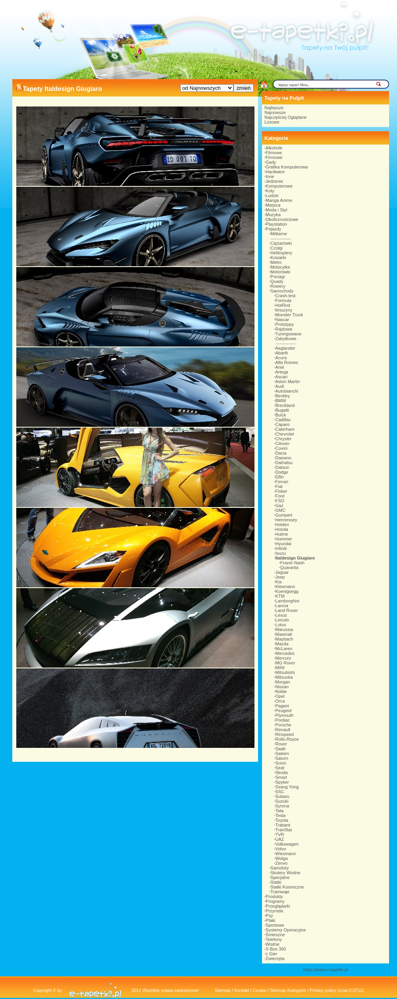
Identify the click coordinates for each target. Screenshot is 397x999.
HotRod (283, 305)
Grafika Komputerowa (287, 167)
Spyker (282, 782)
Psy (269, 915)
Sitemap (223, 990)
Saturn (282, 758)
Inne (270, 176)
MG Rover (285, 662)
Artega (282, 372)
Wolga (282, 858)
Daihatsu (284, 462)
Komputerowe (279, 186)
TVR (280, 834)
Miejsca (273, 205)
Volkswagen (287, 844)
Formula (283, 300)
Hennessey (286, 519)
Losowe (271, 122)
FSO (280, 500)
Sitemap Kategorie (288, 990)
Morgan (283, 682)
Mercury (283, 658)
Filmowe (274, 152)
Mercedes (285, 653)
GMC (281, 510)
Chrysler (284, 438)
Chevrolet (285, 434)
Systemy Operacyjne (286, 929)
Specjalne (279, 877)
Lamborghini (288, 600)
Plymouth (285, 715)
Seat (280, 767)
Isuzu (281, 553)
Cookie (259, 990)
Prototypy (285, 324)
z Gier (271, 953)
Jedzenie (274, 181)
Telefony (274, 939)
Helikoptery (281, 252)
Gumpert (284, 515)
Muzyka (273, 214)
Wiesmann (286, 853)
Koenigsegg (287, 591)
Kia (279, 581)
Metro (275, 262)
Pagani (282, 705)
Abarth (282, 352)
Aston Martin (288, 381)
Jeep (280, 577)
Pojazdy (273, 229)
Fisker (281, 491)
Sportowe (275, 925)
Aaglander (285, 348)
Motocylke (280, 267)
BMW (281, 400)
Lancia (282, 605)
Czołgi (276, 248)
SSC (280, 791)
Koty (270, 190)
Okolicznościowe (282, 219)
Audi (280, 386)
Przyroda (274, 910)
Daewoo (283, 457)
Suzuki (282, 801)
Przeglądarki (278, 906)
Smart (281, 777)
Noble (281, 691)
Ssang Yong (287, 786)
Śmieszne (275, 934)
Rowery (277, 286)
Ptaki (270, 920)
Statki (275, 882)
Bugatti (282, 410)
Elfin (280, 476)
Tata (280, 810)
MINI (280, 667)
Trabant (283, 825)
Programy (275, 901)
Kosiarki (278, 257)
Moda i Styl (276, 209)
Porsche (283, 724)
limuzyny (284, 310)
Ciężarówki (281, 243)
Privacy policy (323, 990)
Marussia (284, 629)
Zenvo (282, 863)
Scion (281, 763)
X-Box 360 (276, 949)
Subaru (282, 796)
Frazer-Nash (292, 562)
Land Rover (287, 610)
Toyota (282, 820)
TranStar (284, 829)
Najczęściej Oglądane (285, 117)
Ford (280, 496)
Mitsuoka (284, 677)
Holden (282, 524)
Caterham (285, 429)
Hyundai (283, 543)
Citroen (282, 443)
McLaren (284, 648)
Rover (281, 744)
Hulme (282, 534)
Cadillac (283, 419)
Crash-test (286, 295)
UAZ (280, 839)
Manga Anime (279, 200)
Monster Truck (289, 314)
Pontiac (283, 720)
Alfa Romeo (287, 362)
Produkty (274, 896)
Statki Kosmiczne (287, 887)
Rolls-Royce (287, 739)
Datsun (282, 467)
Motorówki (280, 271)
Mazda (282, 643)
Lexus (281, 615)
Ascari (282, 376)
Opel (280, 696)
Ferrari (282, 481)
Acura (281, 357)
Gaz (279, 505)
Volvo (281, 848)
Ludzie (272, 195)
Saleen (282, 753)
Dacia (281, 453)
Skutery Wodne (285, 872)
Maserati (284, 634)
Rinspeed (285, 734)
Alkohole (274, 147)
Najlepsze (273, 107)
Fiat (279, 486)
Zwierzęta (275, 958)
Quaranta (289, 567)
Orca (280, 701)
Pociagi (277, 276)
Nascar (282, 319)
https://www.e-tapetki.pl (325, 969)
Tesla (281, 815)
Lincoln (282, 620)
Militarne (278, 233)
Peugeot (284, 710)
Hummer (284, 538)
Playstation (276, 224)
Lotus (281, 624)
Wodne (272, 944)
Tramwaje (279, 891)
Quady (276, 281)
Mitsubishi (285, 672)
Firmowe (274, 157)
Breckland (285, 405)
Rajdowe (284, 329)
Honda (282, 529)
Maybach (284, 639)
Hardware (275, 171)
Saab (281, 748)
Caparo (283, 424)
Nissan (282, 686)
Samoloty (279, 867)
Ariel (280, 367)
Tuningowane (289, 333)
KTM (280, 596)
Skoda (282, 772)
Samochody (281, 290)
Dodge (282, 472)
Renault (283, 729)
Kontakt (241, 990)
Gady (271, 162)
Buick (281, 414)
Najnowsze (275, 112)
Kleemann (285, 586)
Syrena (282, 805)
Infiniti (281, 548)
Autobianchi (287, 391)
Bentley (283, 395)
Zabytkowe (286, 338)
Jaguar (282, 572)
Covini (282, 448)
